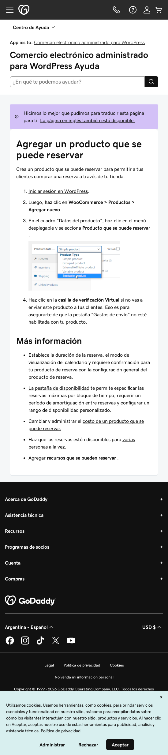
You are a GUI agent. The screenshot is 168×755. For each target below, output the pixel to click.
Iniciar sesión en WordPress (58, 191)
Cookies (117, 665)
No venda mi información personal (84, 677)
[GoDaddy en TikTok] (40, 643)
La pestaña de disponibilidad (58, 387)
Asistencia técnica (24, 515)
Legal (49, 665)
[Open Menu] (7, 9)
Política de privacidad (82, 665)
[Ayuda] (132, 10)
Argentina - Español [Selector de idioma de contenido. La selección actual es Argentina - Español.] (30, 627)
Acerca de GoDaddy (26, 499)
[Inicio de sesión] (147, 10)
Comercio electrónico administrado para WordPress (89, 42)
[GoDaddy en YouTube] (71, 643)
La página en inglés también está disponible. (87, 120)
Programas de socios (27, 546)
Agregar (72, 457)
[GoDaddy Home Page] (30, 600)
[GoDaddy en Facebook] (10, 643)
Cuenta (13, 562)
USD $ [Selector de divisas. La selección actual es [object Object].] (152, 627)
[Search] (151, 81)
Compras (14, 578)
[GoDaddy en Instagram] (25, 643)
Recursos (14, 530)
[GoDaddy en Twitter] (56, 643)
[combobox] (77, 82)
